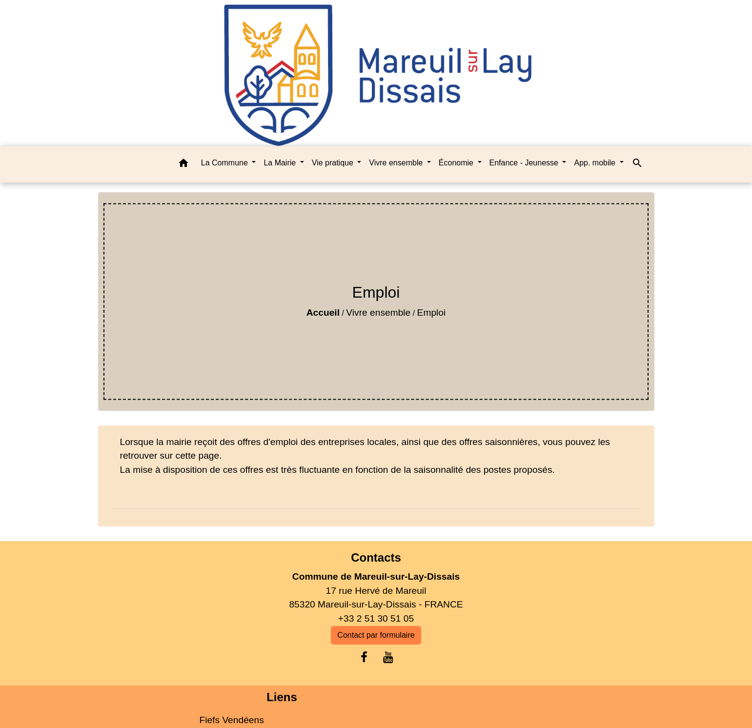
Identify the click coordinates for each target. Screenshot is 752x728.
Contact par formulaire (375, 635)
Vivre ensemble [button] (397, 163)
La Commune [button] (225, 163)
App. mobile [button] (595, 163)
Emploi (431, 312)
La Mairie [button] (281, 163)
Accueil (323, 312)
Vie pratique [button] (334, 163)
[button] (183, 164)
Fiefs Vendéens (231, 720)
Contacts (376, 557)
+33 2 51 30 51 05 (376, 618)
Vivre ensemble (378, 312)
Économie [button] (457, 163)
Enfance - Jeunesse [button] (525, 163)
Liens (281, 697)
